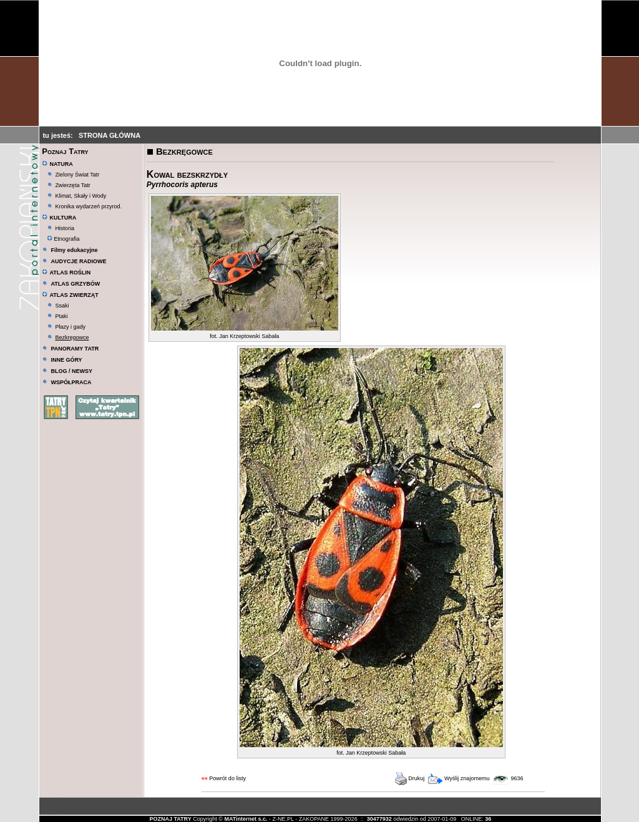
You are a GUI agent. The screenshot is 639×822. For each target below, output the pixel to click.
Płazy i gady (70, 327)
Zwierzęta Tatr (72, 185)
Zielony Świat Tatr (77, 175)
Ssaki (62, 305)
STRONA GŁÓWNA (109, 135)
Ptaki (61, 316)
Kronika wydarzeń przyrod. (88, 206)
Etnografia (63, 239)
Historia (64, 228)
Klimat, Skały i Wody (80, 196)
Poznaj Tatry (65, 151)
